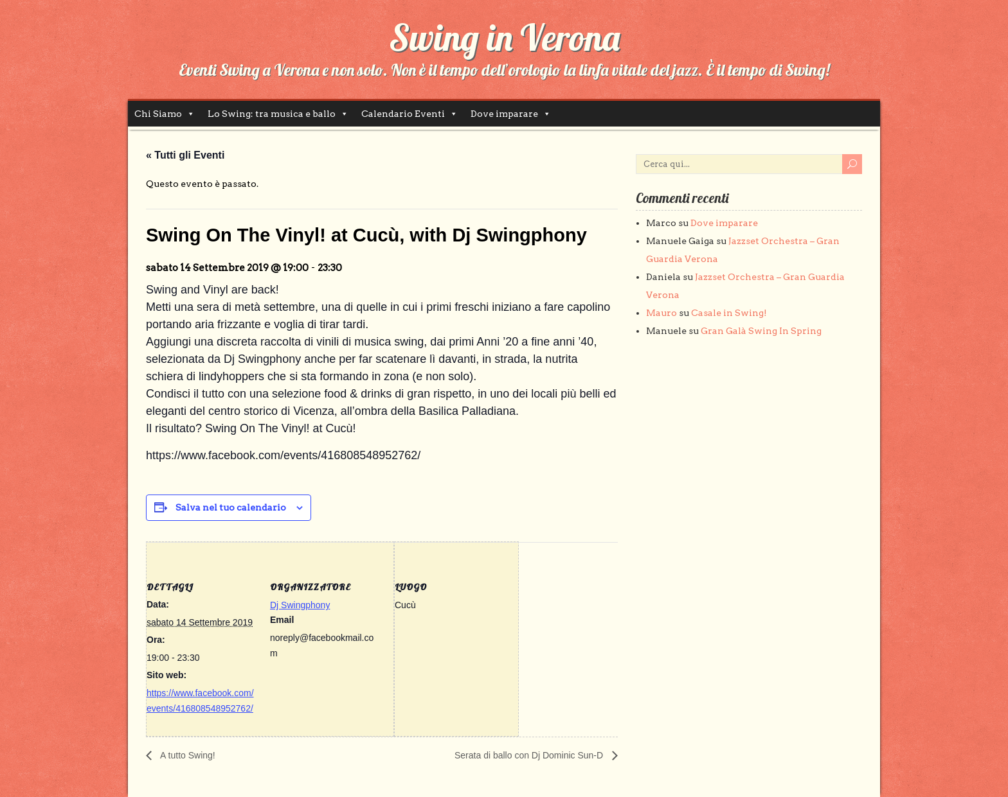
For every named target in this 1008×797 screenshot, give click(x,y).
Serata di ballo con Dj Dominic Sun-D (530, 755)
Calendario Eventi (403, 114)
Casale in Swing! (729, 313)
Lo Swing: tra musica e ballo (272, 114)
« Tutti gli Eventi (185, 155)
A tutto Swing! (186, 755)
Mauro (661, 313)
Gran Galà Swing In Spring (761, 331)
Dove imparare (504, 114)
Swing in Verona (504, 37)
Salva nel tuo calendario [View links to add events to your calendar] (231, 507)
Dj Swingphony (300, 605)
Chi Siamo (158, 114)
